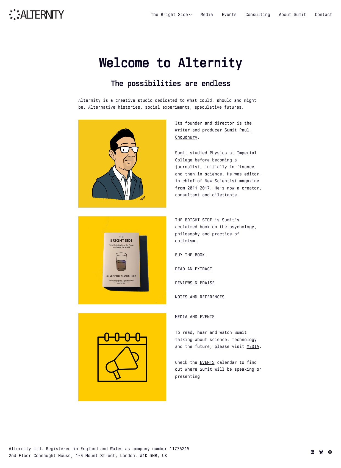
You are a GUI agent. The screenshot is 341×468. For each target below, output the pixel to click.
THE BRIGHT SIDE (193, 219)
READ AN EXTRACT (193, 268)
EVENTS (207, 316)
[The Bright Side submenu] (190, 14)
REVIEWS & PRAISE (195, 282)
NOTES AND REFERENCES (199, 296)
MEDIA (181, 316)
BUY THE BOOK (190, 254)
